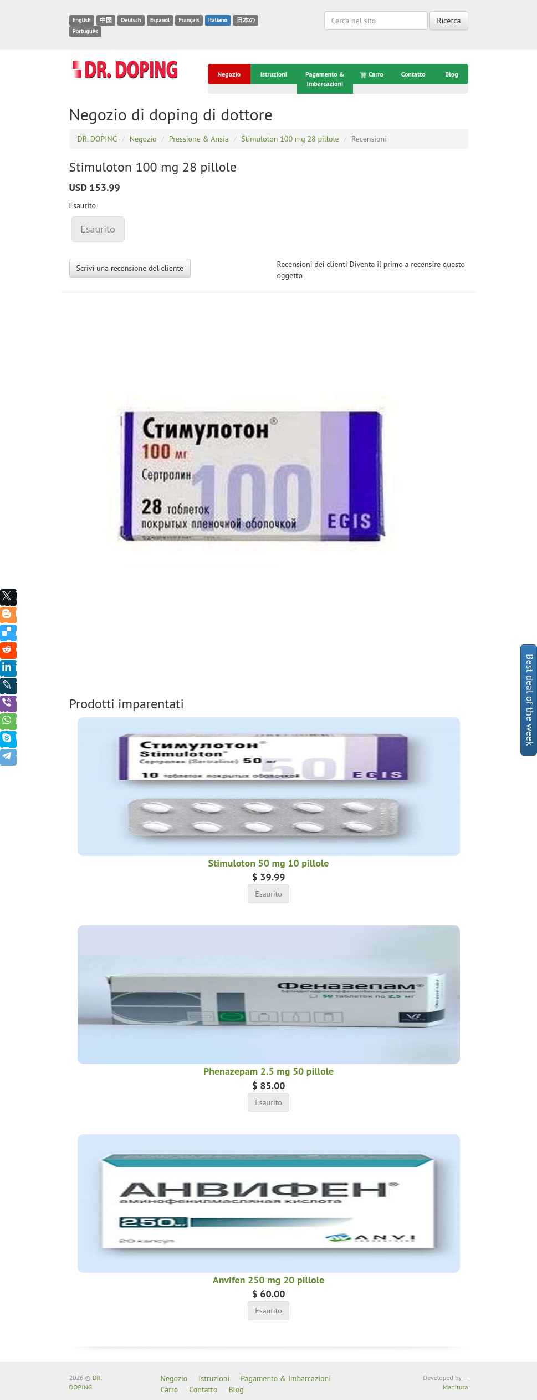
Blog (451, 74)
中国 (106, 20)
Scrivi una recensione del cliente (130, 268)
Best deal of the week (530, 700)
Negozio (229, 74)
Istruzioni (273, 74)
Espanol (160, 20)
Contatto (413, 74)
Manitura (455, 1387)
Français (188, 20)
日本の (246, 20)
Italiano (217, 20)
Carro (372, 74)
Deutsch (131, 20)
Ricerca (449, 21)
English (82, 20)
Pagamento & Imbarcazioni (325, 79)
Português (85, 31)
